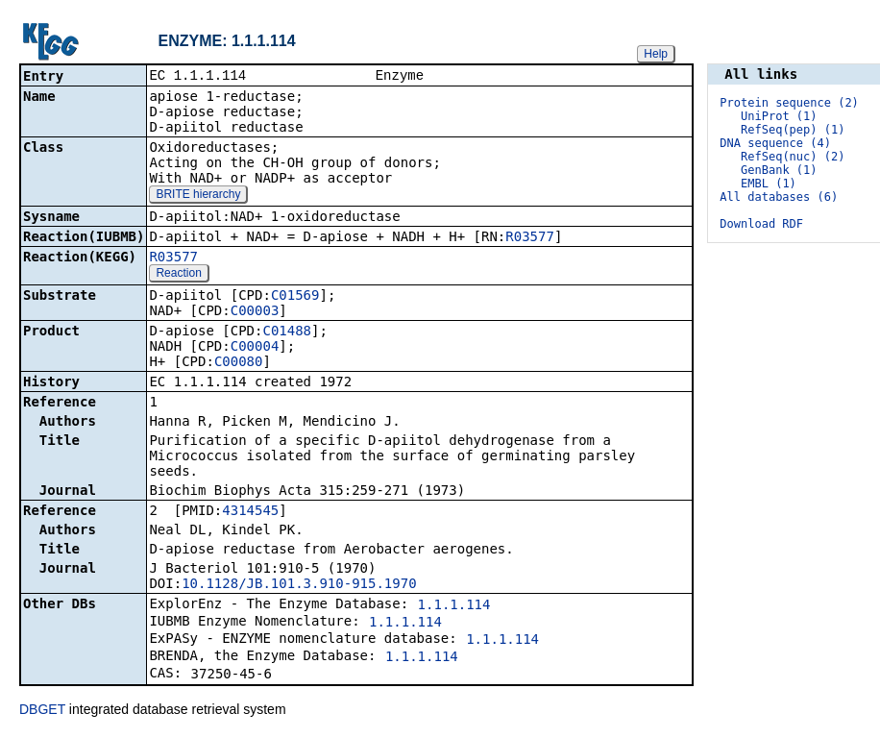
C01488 (286, 332)
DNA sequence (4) (775, 143)
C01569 (295, 297)
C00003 (255, 312)
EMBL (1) (768, 183)
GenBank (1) (779, 170)
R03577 (529, 238)
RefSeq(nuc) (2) (792, 156)
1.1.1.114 (454, 606)
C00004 (255, 348)
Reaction (178, 275)
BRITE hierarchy (198, 196)
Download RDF (761, 224)
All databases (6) (779, 197)
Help (656, 54)
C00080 (238, 363)
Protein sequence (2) (789, 103)
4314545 (250, 512)
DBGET (42, 711)
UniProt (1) (779, 116)
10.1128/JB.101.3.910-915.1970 (299, 585)
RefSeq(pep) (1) (792, 129)
